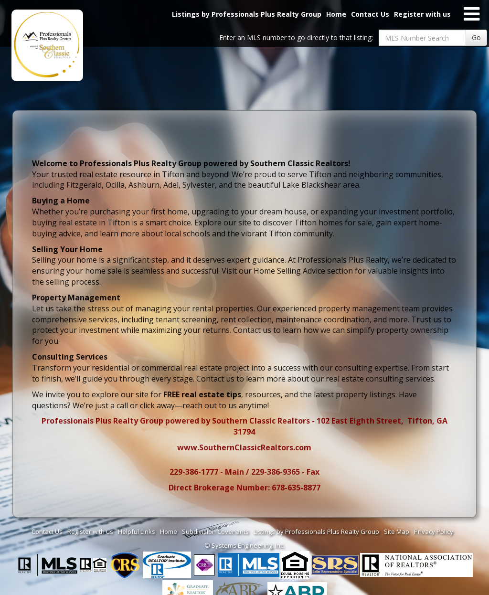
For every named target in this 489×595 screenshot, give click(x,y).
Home (336, 14)
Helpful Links (136, 531)
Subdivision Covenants (215, 531)
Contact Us (370, 14)
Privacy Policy (433, 531)
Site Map (396, 531)
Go (476, 37)
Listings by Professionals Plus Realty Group (246, 14)
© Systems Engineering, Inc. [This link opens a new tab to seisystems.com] (244, 545)
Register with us (422, 14)
